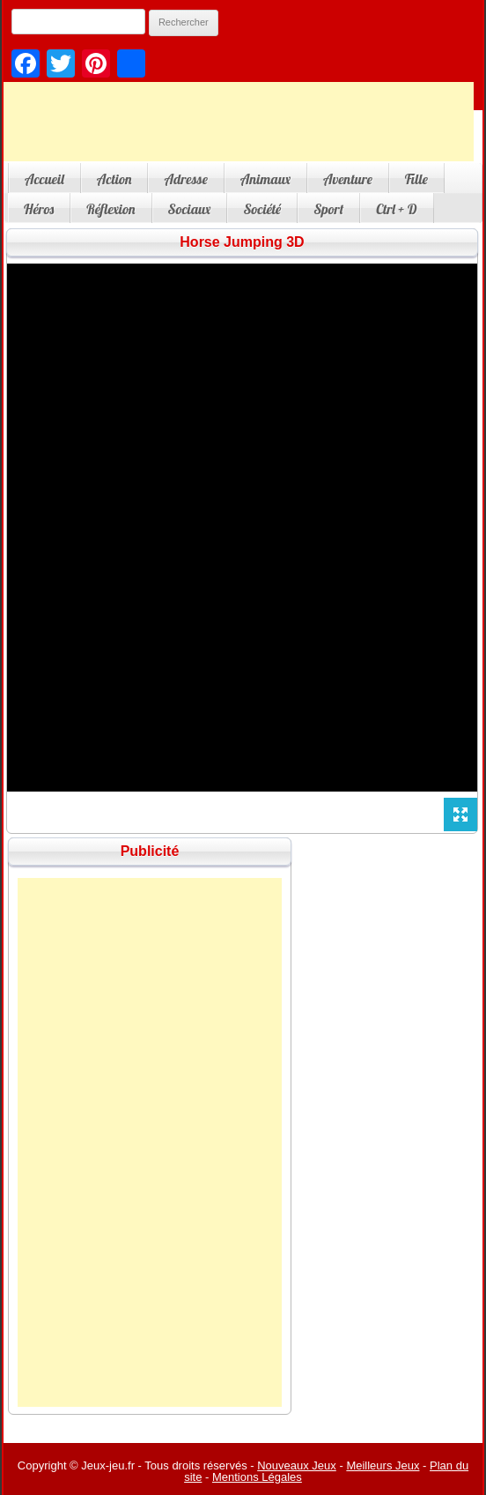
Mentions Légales (257, 1477)
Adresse (185, 179)
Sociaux (189, 209)
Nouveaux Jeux (296, 1465)
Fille (416, 179)
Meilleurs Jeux (382, 1465)
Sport (328, 209)
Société (262, 209)
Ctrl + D (396, 209)
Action (114, 179)
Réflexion (110, 209)
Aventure (347, 179)
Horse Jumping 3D (242, 241)
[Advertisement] (150, 1142)
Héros (39, 209)
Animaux (265, 179)
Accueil (44, 179)
